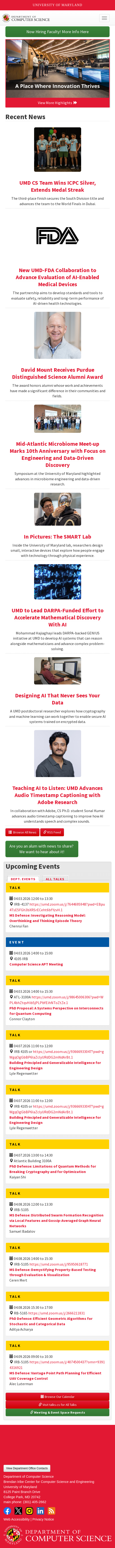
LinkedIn (40, 1511)
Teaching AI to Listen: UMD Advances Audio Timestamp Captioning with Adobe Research (57, 795)
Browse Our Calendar (58, 1397)
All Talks (55, 879)
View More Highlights (57, 102)
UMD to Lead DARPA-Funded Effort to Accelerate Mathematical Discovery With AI (57, 617)
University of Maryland (57, 5)
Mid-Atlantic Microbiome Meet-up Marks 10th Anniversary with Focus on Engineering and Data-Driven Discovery (58, 454)
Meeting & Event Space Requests (57, 1412)
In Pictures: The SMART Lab (57, 536)
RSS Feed (52, 832)
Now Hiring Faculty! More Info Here (57, 31)
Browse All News (22, 832)
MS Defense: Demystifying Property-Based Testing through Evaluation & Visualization (52, 1272)
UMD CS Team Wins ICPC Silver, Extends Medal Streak (57, 186)
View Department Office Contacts (27, 1468)
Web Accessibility (17, 1519)
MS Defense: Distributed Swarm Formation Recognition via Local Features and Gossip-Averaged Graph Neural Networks (56, 1220)
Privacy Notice (43, 1519)
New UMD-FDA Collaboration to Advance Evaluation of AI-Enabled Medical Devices (57, 277)
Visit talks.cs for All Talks (58, 1405)
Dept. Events (25, 878)
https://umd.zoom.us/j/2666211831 (56, 1313)
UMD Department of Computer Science (46, 18)
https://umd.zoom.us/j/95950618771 (58, 1264)
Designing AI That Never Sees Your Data (57, 699)
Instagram (29, 1511)
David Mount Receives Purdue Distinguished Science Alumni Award (57, 373)
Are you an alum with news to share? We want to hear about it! (41, 848)
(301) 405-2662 (34, 1502)
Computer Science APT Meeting (36, 964)
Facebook (7, 1511)
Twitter (18, 1511)
